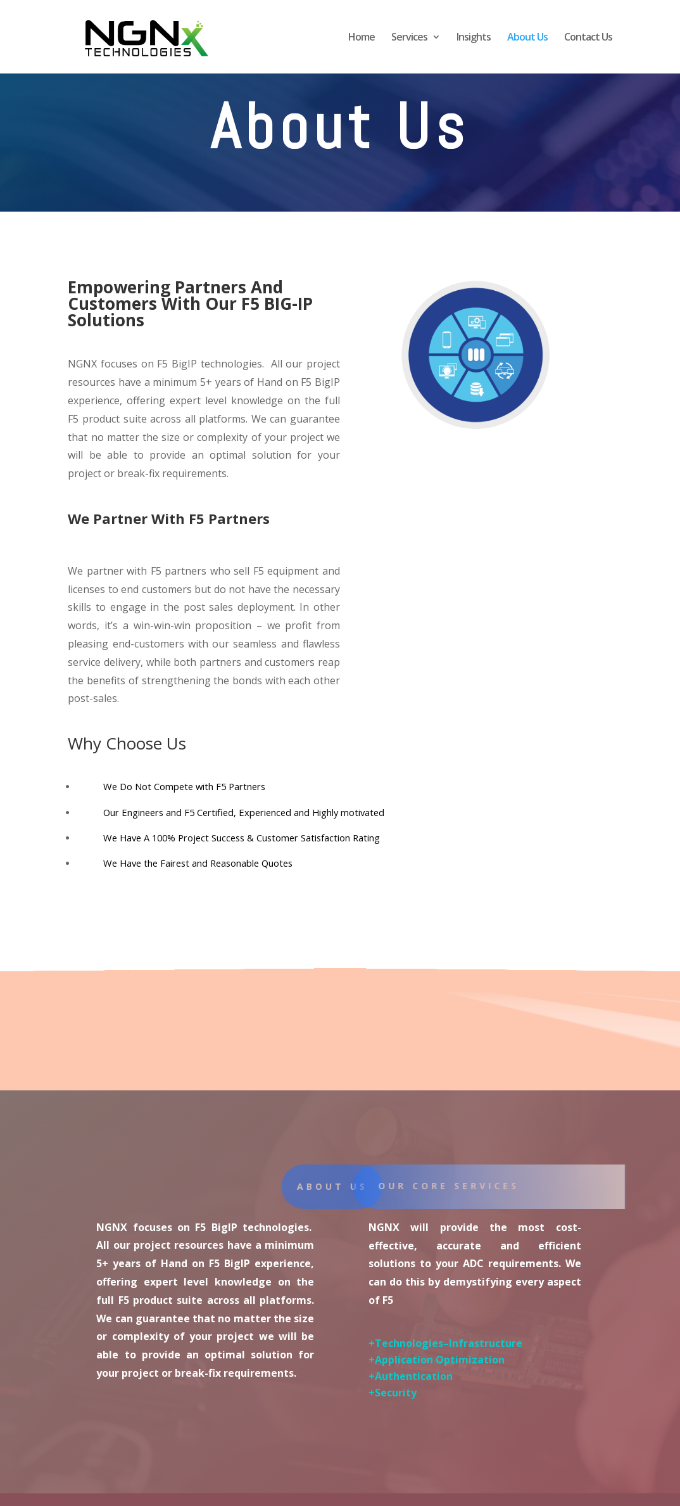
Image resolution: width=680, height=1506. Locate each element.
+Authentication (410, 1376)
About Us (527, 38)
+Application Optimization (436, 1360)
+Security (392, 1393)
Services (409, 38)
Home (361, 38)
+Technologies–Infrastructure (445, 1343)
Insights (473, 38)
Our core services (459, 1186)
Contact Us (588, 38)
